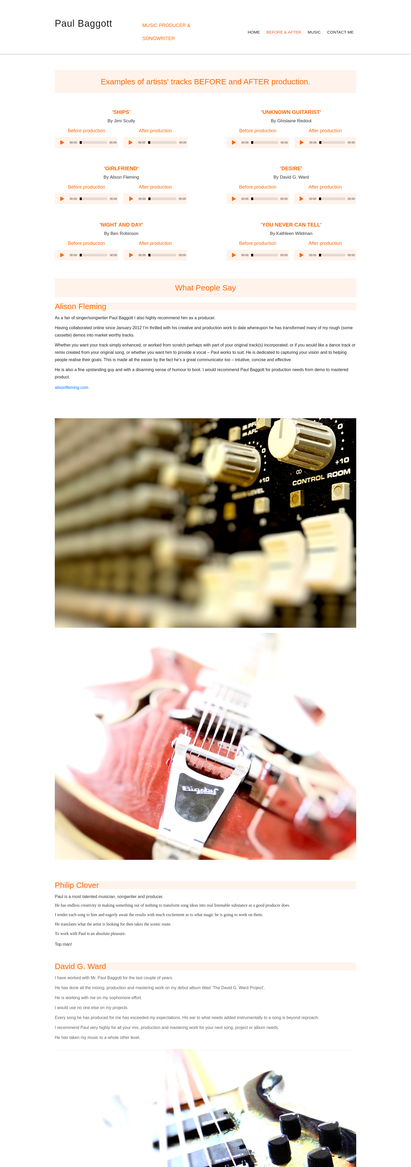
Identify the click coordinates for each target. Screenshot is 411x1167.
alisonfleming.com (71, 418)
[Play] (61, 129)
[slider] (93, 129)
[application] (86, 129)
